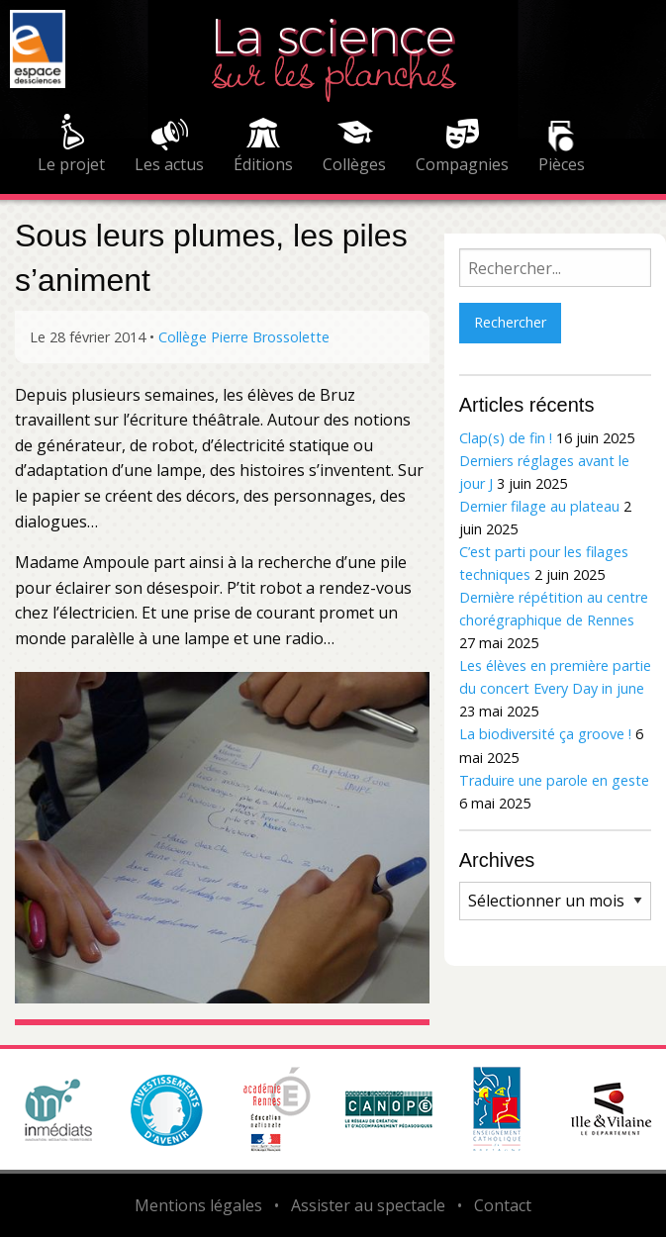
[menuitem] (71, 146)
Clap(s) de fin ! (505, 437)
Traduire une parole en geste (554, 780)
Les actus (169, 164)
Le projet (71, 164)
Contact (502, 1205)
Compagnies (462, 164)
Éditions (263, 164)
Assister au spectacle (368, 1205)
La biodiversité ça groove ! (545, 733)
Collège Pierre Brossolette (244, 337)
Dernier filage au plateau (539, 506)
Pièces (561, 164)
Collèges (354, 164)
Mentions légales (198, 1205)
